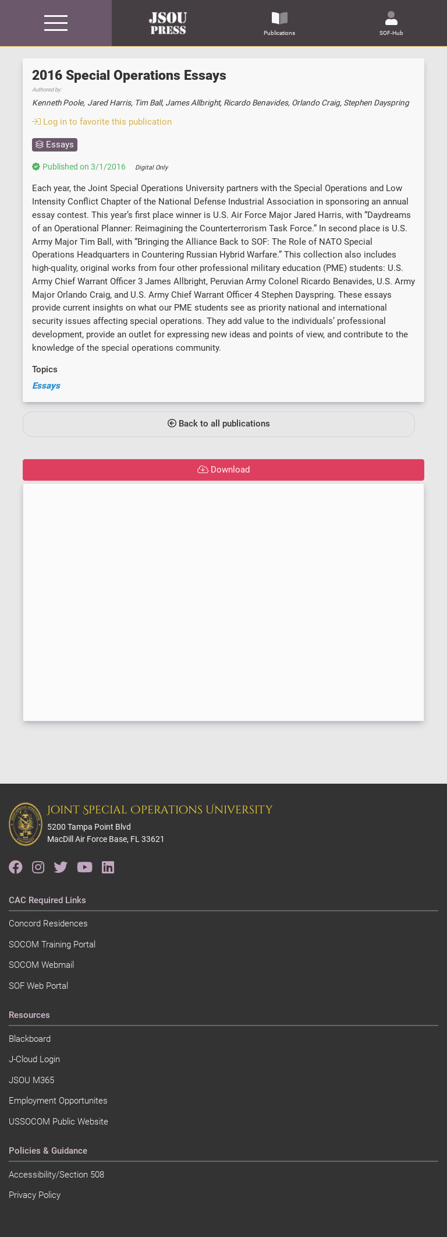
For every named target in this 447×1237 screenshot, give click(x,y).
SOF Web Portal (38, 986)
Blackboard (30, 1039)
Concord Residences (48, 923)
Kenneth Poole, (58, 102)
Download (223, 469)
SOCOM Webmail (41, 965)
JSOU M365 (31, 1080)
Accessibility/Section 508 (56, 1174)
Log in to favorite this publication (102, 122)
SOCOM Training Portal (52, 944)
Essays (46, 385)
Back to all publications (219, 423)
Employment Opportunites (58, 1100)
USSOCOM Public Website (58, 1121)
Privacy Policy (35, 1195)
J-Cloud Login (34, 1059)
